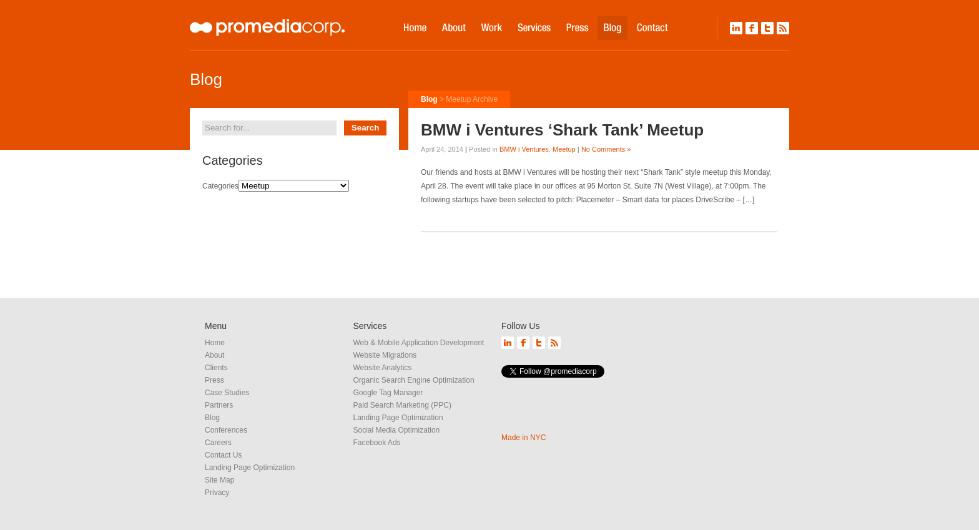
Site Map (219, 480)
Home (215, 342)
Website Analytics (382, 367)
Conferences (226, 430)
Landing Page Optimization (250, 467)
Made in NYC (523, 437)
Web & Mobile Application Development (419, 342)
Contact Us (223, 455)
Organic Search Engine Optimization (414, 380)
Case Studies (227, 392)
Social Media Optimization (396, 430)
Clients (216, 367)
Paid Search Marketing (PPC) (402, 405)
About (214, 355)
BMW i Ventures (524, 149)
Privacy (217, 492)
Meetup (564, 149)
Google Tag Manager (388, 392)
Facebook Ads (377, 442)
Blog (429, 99)
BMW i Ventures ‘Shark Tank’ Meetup (562, 129)
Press (214, 380)
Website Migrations (385, 355)
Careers (218, 442)
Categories (220, 186)
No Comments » (606, 149)
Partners (219, 405)
